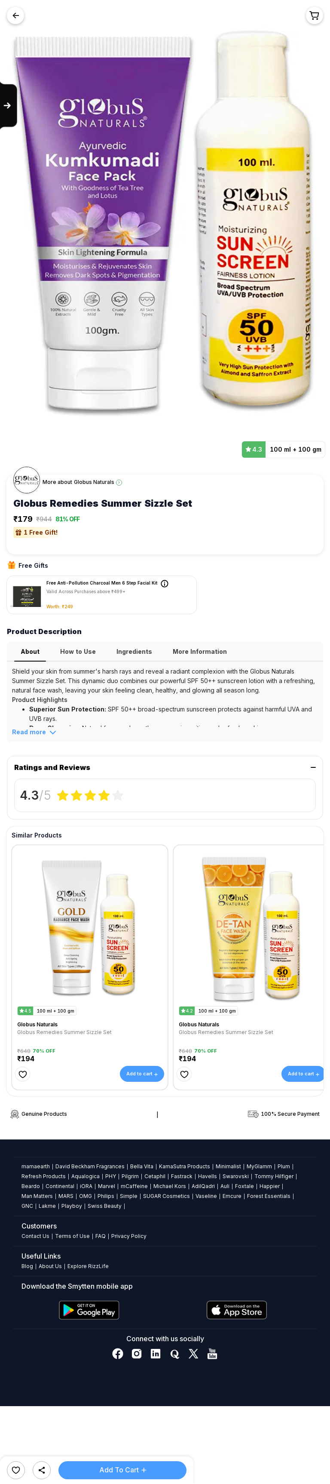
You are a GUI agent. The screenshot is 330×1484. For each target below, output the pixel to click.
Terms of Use (72, 1236)
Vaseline (206, 1196)
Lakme (47, 1206)
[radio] (63, 795)
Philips (106, 1196)
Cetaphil (154, 1176)
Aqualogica (85, 1176)
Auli (224, 1186)
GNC (27, 1206)
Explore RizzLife (88, 1266)
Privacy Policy (129, 1236)
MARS (65, 1196)
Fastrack (181, 1176)
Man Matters (37, 1196)
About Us (50, 1266)
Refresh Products (43, 1176)
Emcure (232, 1196)
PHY (110, 1176)
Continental (60, 1186)
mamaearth (35, 1166)
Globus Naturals (94, 482)
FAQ (100, 1236)
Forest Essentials (268, 1196)
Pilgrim (130, 1176)
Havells (207, 1176)
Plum (284, 1166)
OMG (85, 1196)
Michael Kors (169, 1186)
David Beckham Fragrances (90, 1166)
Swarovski (236, 1176)
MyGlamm (259, 1166)
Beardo (30, 1186)
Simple (129, 1196)
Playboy (71, 1206)
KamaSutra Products (184, 1166)
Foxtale (244, 1186)
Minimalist (228, 1166)
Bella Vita (141, 1166)
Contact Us (35, 1236)
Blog (27, 1266)
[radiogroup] (90, 795)
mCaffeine (134, 1186)
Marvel (106, 1186)
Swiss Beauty (105, 1206)
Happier (270, 1186)
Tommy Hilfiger (273, 1176)
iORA (86, 1186)
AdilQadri (203, 1186)
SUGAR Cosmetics (166, 1196)
